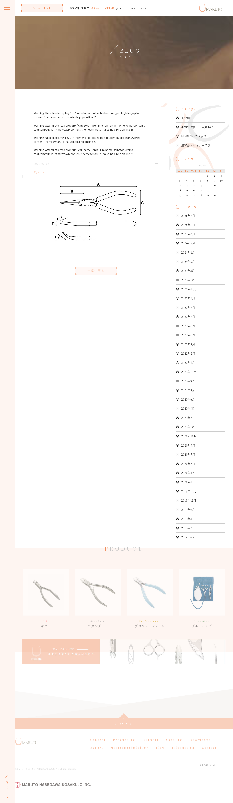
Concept (98, 745)
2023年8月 (188, 261)
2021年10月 (188, 372)
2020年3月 (188, 473)
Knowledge (200, 745)
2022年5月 (188, 335)
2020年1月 (188, 482)
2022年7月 (188, 317)
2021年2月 (188, 418)
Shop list (42, 8)
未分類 (185, 118)
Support (151, 745)
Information (183, 753)
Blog (160, 753)
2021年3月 (188, 408)
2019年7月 (188, 528)
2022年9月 (188, 298)
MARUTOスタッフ (193, 136)
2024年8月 (188, 234)
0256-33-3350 (102, 8)
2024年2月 (188, 243)
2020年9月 (188, 445)
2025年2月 (188, 225)
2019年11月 (188, 500)
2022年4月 (188, 344)
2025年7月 (188, 216)
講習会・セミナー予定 (195, 145)
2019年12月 (188, 491)
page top (124, 729)
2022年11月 (188, 289)
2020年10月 (189, 436)
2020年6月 (188, 464)
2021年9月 (188, 381)
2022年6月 (188, 326)
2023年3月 (188, 271)
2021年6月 (188, 399)
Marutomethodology (130, 753)
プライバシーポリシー (209, 770)
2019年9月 (188, 510)
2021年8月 (188, 390)
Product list (124, 745)
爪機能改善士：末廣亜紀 (197, 127)
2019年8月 (188, 519)
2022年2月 (188, 353)
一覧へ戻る (96, 276)
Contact (209, 753)
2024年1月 (188, 252)
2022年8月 (188, 307)
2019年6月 (188, 537)
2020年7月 (188, 454)
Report (96, 753)
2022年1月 (188, 362)
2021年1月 (188, 427)
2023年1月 (188, 280)
